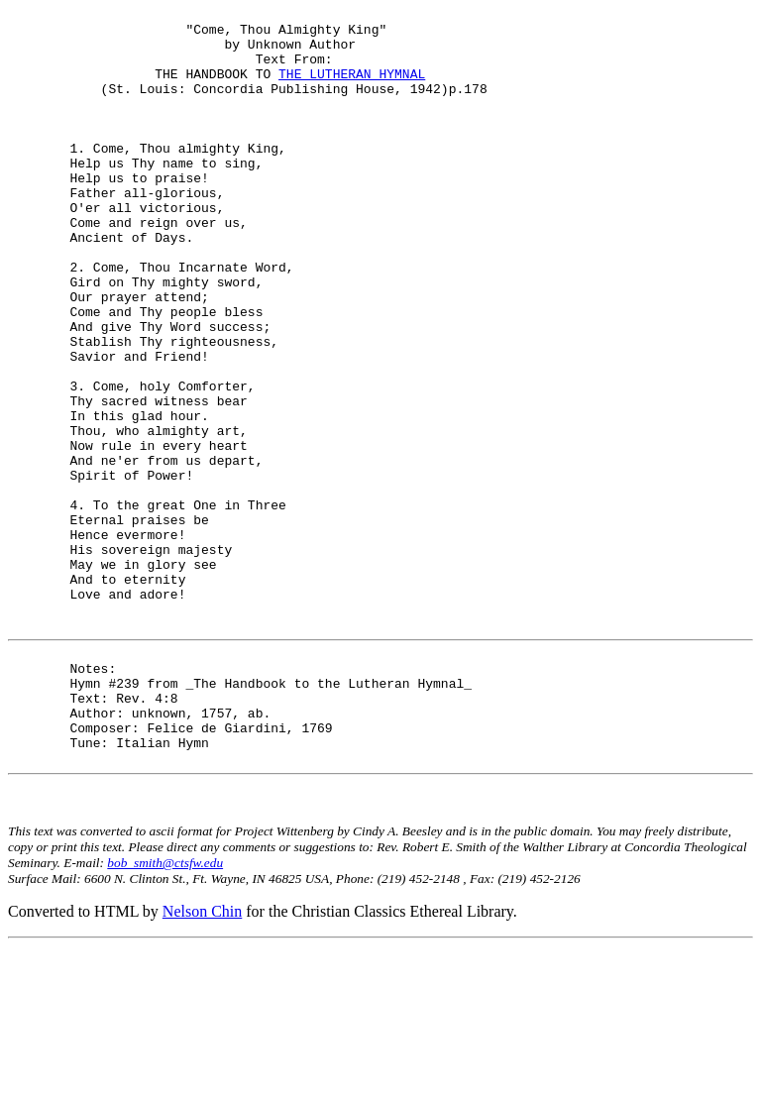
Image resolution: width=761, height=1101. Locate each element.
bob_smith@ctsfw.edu (165, 1017)
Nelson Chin (202, 1065)
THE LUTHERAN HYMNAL (351, 88)
